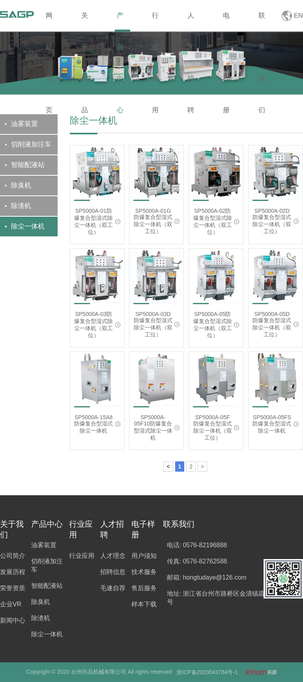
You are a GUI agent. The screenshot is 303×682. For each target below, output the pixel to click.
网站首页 (49, 22)
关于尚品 (84, 22)
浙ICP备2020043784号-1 (207, 672)
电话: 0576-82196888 (197, 545)
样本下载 (144, 604)
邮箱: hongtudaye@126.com (207, 577)
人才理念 (112, 555)
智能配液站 (47, 585)
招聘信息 (112, 572)
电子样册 (226, 22)
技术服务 (144, 572)
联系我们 (261, 22)
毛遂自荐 (112, 588)
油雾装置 (43, 545)
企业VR (10, 604)
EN (298, 15)
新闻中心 (12, 620)
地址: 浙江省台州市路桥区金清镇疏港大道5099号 (232, 597)
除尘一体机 (47, 634)
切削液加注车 (47, 565)
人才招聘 (190, 22)
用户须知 (144, 555)
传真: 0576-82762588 (197, 561)
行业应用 (155, 22)
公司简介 (12, 555)
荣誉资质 (12, 588)
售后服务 (144, 588)
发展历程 (12, 572)
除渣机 (40, 618)
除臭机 (40, 601)
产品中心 (120, 22)
